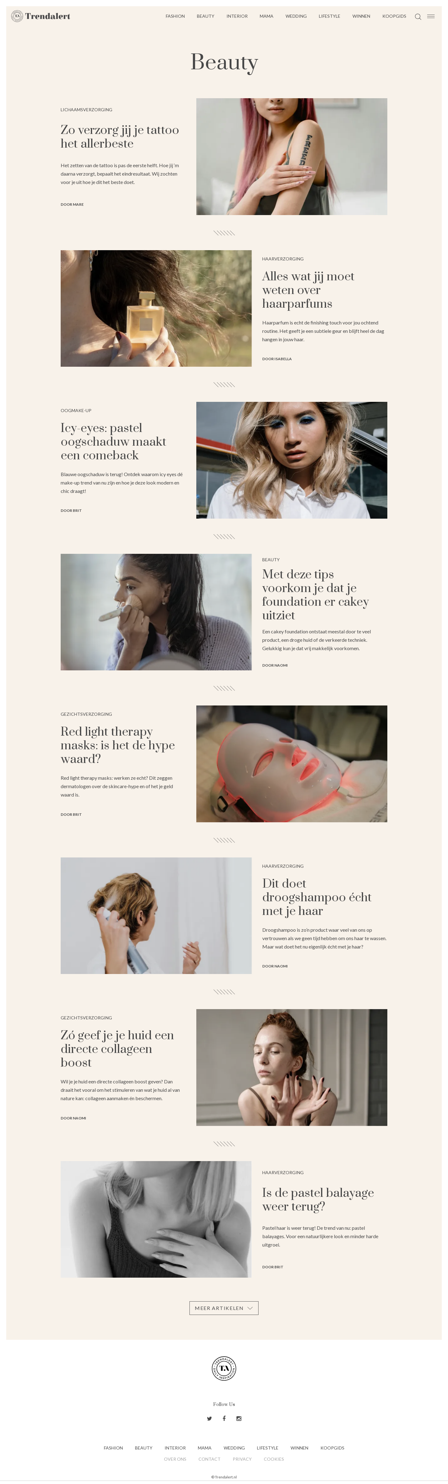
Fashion (175, 16)
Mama (266, 16)
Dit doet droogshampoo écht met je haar (317, 897)
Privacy (242, 1459)
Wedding (296, 16)
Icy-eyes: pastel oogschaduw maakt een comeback (113, 442)
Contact (209, 1459)
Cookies (274, 1459)
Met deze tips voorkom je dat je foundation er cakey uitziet (315, 595)
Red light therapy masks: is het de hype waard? (118, 745)
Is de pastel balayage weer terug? (318, 1200)
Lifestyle (329, 16)
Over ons (175, 1459)
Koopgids (394, 16)
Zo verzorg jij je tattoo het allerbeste (120, 137)
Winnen (361, 16)
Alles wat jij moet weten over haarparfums (308, 290)
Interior (237, 16)
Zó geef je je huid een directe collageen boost (117, 1049)
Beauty (205, 16)
